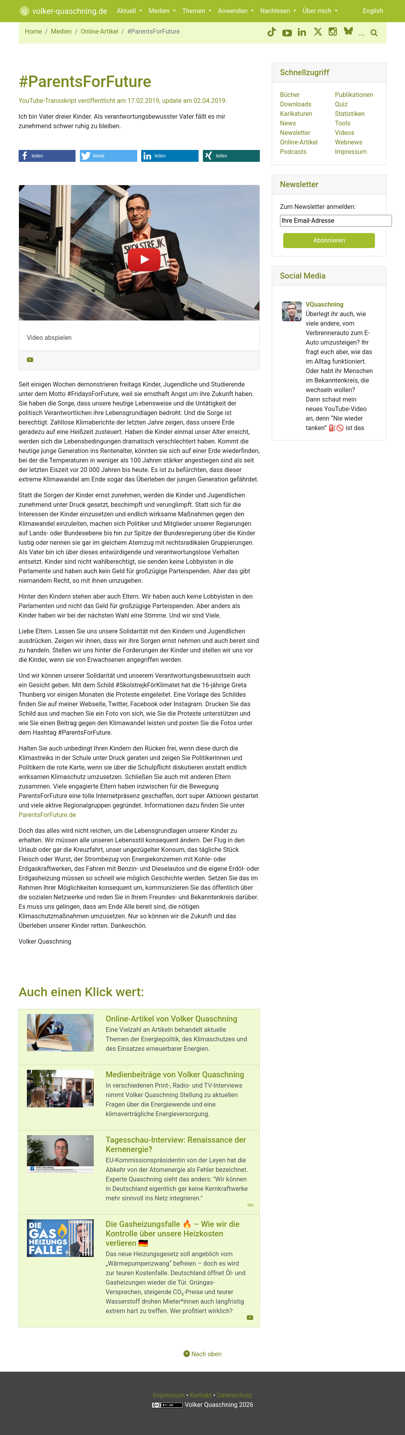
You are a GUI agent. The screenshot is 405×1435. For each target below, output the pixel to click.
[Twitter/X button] (318, 33)
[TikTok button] (271, 33)
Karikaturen (296, 114)
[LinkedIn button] (302, 33)
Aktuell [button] (127, 11)
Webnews (348, 142)
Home (33, 31)
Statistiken (350, 114)
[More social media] (362, 33)
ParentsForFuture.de (47, 815)
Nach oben (203, 1354)
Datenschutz (234, 1395)
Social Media (303, 276)
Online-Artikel (99, 31)
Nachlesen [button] (275, 11)
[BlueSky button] (348, 33)
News (288, 123)
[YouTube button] (287, 33)
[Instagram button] (333, 33)
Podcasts (293, 151)
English (373, 11)
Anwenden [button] (233, 11)
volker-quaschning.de (63, 11)
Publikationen (354, 95)
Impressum (351, 151)
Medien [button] (160, 11)
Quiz (341, 104)
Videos (344, 132)
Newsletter (295, 132)
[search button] (375, 33)
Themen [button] (194, 11)
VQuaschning (324, 304)
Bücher (290, 95)
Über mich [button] (318, 11)
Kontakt (201, 1395)
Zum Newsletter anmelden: (318, 206)
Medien (61, 31)
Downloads (295, 104)
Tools (342, 123)
